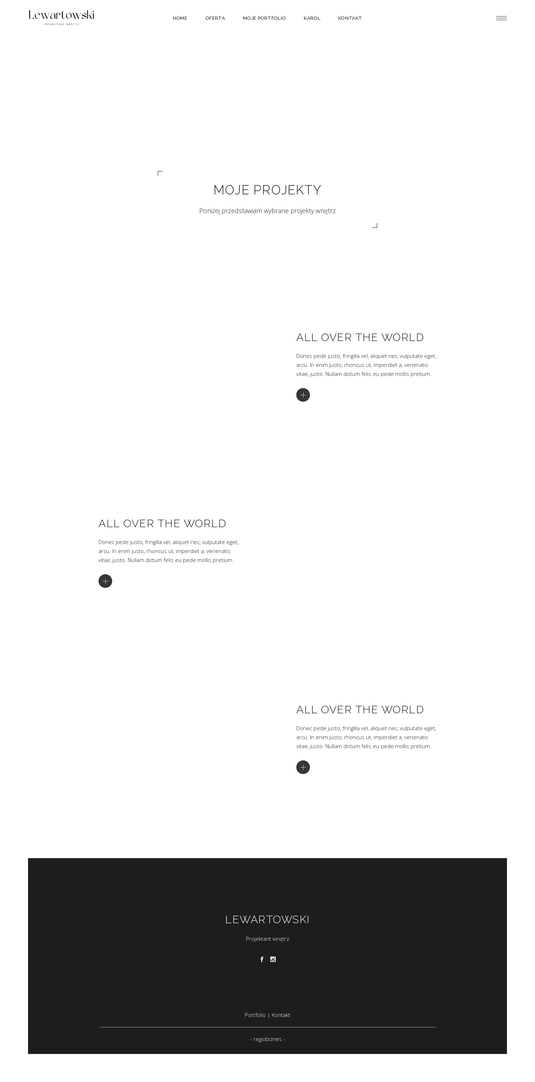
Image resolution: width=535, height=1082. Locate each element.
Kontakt (281, 1014)
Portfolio (256, 1014)
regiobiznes (267, 1038)
